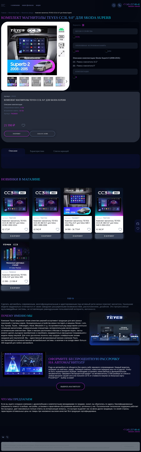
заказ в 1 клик (42, 134)
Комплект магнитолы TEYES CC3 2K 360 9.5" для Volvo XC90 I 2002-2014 (14, 223)
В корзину (16, 134)
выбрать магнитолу (70, 387)
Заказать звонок (134, 6)
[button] (63, 81)
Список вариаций (61, 151)
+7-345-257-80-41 (131, 4)
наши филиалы (28, 5)
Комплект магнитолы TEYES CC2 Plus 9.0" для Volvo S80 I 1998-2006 (77, 223)
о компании (15, 5)
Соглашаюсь (129, 446)
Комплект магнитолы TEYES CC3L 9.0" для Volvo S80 (14, 276)
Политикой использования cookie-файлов (93, 447)
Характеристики (37, 151)
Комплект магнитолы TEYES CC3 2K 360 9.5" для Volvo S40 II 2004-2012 (108, 223)
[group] (32, 50)
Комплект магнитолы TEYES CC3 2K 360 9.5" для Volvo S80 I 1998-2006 (46, 223)
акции (38, 5)
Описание (13, 151)
